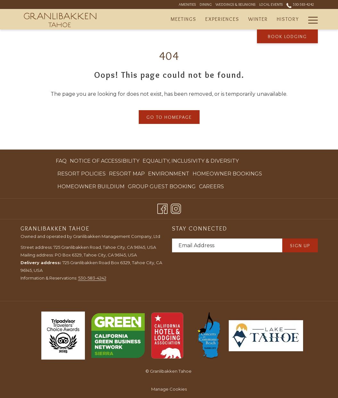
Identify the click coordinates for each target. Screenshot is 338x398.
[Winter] (258, 19)
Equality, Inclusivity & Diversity (191, 161)
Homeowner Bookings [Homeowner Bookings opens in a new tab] (227, 175)
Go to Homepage (169, 117)
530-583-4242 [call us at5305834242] (300, 4)
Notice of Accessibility (104, 161)
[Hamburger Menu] (310, 19)
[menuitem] (62, 161)
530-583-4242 (92, 277)
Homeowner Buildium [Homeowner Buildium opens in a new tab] (91, 188)
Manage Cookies (169, 389)
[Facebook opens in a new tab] (162, 207)
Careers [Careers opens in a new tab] (211, 188)
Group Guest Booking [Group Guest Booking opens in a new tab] (162, 188)
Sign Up (300, 245)
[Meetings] (183, 19)
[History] (287, 19)
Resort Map (127, 174)
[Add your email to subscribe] (227, 245)
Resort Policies (81, 174)
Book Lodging (287, 36)
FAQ (61, 161)
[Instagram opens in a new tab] (176, 207)
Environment (168, 174)
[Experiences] (222, 19)
